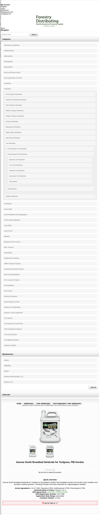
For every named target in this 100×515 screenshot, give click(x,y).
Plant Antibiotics (9, 285)
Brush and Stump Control (12, 72)
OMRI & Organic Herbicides (15, 110)
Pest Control (8, 291)
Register (4, 7)
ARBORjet (7, 365)
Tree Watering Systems (11, 340)
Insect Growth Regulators (12, 220)
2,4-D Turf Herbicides (16, 165)
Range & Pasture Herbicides (15, 116)
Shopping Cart (6, 14)
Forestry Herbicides (12, 121)
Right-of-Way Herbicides (13, 132)
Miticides (7, 236)
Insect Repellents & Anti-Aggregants (15, 214)
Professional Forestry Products (14, 269)
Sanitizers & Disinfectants (12, 307)
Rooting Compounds (10, 296)
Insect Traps (8, 209)
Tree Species (8, 318)
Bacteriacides (8, 56)
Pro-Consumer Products (12, 280)
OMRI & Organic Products (12, 263)
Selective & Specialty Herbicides (16, 99)
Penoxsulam (13, 181)
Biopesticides (8, 67)
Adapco (6, 371)
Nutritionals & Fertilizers (11, 258)
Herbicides (7, 89)
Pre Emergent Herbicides (14, 94)
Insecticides (8, 203)
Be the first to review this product (50, 472)
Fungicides (7, 83)
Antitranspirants (9, 50)
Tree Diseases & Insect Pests (13, 323)
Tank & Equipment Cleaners (13, 329)
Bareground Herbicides (13, 127)
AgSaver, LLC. (8, 382)
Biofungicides (8, 61)
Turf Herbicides (10, 143)
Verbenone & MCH (10, 345)
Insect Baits (8, 225)
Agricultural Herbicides (13, 138)
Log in (3, 8)
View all (93, 387)
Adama (6, 360)
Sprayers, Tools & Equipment (13, 312)
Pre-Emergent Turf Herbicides (17, 149)
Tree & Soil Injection (10, 334)
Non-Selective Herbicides (14, 105)
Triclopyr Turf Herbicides (17, 170)
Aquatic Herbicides (12, 196)
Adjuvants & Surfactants (11, 45)
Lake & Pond (8, 231)
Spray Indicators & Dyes (12, 302)
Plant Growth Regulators (12, 274)
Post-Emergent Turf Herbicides (17, 154)
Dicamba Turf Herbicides (17, 159)
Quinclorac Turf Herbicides (17, 176)
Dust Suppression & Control (13, 78)
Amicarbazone (12, 189)
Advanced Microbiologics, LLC (13, 376)
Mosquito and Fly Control (12, 242)
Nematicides (8, 252)
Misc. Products (9, 247)
